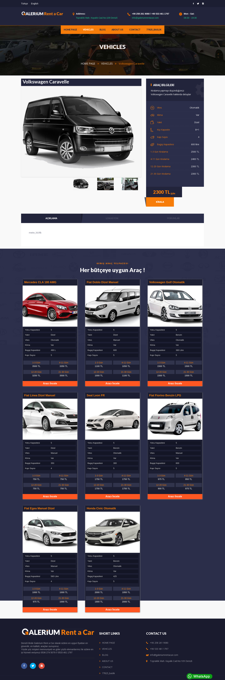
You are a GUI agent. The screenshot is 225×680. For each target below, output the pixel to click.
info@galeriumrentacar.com (145, 18)
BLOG (103, 29)
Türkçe (24, 4)
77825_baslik (153, 29)
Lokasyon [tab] (112, 210)
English (34, 4)
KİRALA (193, 191)
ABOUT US (117, 29)
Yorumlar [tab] (173, 210)
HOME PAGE (70, 29)
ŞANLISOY (145, 674)
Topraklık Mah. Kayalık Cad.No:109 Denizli (96, 18)
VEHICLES (88, 29)
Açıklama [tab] (51, 210)
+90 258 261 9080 (141, 14)
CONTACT (134, 29)
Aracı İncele (50, 375)
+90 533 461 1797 (160, 14)
